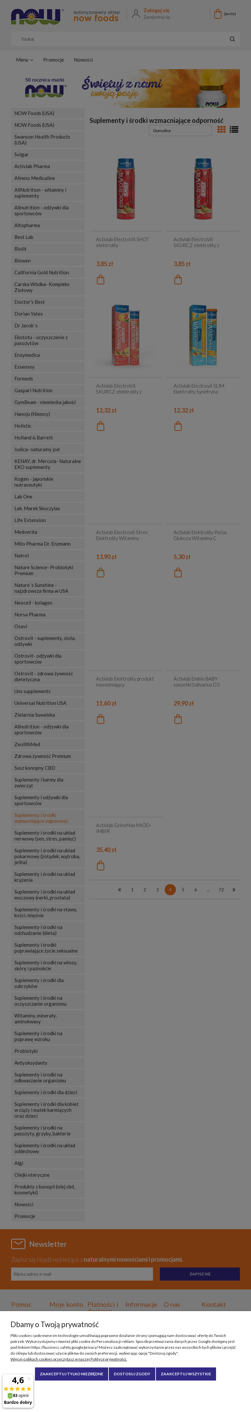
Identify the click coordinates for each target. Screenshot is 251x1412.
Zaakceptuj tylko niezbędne (71, 1373)
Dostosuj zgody (132, 1373)
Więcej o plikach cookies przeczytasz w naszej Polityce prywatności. (68, 1359)
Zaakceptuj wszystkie (186, 1373)
